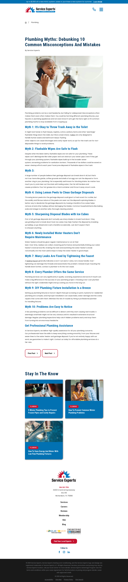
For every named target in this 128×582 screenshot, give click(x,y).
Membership (64, 515)
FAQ (64, 520)
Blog (64, 524)
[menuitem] (49, 579)
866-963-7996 (64, 487)
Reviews (64, 511)
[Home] (40, 9)
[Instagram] (64, 552)
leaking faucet (32, 261)
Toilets (72, 135)
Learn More (97, 2)
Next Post (50, 353)
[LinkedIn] (69, 552)
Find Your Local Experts (64, 541)
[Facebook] (59, 552)
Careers (64, 507)
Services (64, 502)
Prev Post (33, 353)
